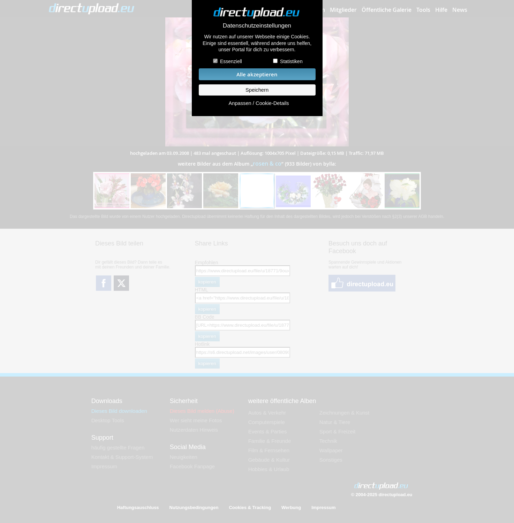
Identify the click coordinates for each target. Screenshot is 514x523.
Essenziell (231, 61)
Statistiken (291, 61)
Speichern (257, 90)
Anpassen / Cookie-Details (258, 103)
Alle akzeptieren (257, 74)
